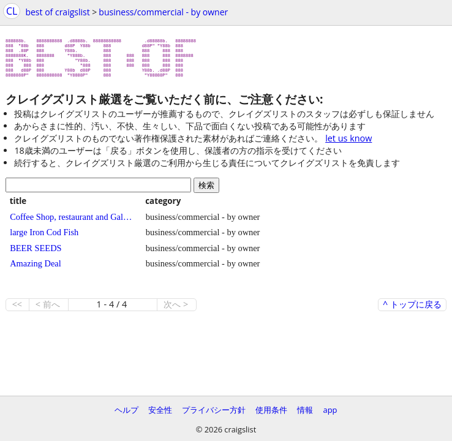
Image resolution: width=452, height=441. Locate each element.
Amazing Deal (35, 268)
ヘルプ (126, 409)
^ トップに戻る (412, 309)
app (330, 409)
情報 (305, 409)
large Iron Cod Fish (44, 237)
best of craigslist (57, 12)
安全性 (160, 409)
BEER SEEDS (35, 253)
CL (11, 11)
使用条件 (271, 409)
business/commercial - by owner (163, 12)
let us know (348, 143)
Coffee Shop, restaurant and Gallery (71, 222)
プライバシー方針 (214, 409)
